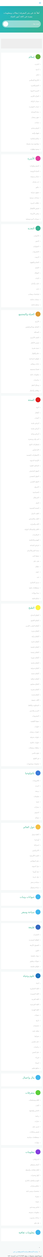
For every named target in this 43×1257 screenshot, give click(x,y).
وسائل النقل (35, 385)
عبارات (37, 1121)
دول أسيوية (35, 866)
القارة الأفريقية (34, 855)
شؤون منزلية (35, 192)
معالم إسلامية (34, 138)
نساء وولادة (35, 593)
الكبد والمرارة (34, 524)
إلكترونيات (36, 780)
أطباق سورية (35, 657)
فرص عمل (35, 1127)
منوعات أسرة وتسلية (32, 219)
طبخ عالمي (35, 753)
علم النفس (35, 1052)
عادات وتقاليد (35, 364)
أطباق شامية (35, 663)
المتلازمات (35, 535)
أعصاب (37, 418)
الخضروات (36, 252)
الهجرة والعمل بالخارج (32, 1180)
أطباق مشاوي (34, 684)
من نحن (15, 1251)
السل (37, 503)
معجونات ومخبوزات (33, 764)
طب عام (36, 561)
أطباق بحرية (35, 631)
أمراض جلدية (35, 423)
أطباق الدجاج (35, 615)
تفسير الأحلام (35, 343)
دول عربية (36, 877)
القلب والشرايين (34, 519)
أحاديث (37, 64)
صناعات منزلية (34, 198)
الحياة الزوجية (34, 171)
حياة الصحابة (35, 112)
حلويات (37, 726)
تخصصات (36, 1026)
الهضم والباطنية (34, 540)
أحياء (37, 983)
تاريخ (37, 1020)
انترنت (37, 786)
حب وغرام (36, 182)
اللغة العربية (35, 999)
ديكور (37, 187)
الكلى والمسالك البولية (32, 529)
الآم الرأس (36, 450)
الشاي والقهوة (34, 262)
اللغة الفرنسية (34, 1004)
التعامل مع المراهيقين (32, 327)
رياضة (37, 1116)
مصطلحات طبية (34, 588)
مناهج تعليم (35, 1068)
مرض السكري (34, 582)
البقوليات (36, 246)
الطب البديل (35, 513)
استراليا (36, 845)
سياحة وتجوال (34, 887)
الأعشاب (36, 236)
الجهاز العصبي (34, 481)
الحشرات (36, 934)
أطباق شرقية (35, 668)
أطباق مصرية (35, 689)
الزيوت (37, 257)
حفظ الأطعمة (35, 721)
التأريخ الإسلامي (34, 80)
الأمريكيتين (35, 850)
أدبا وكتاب (36, 1159)
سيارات (36, 807)
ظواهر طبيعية (34, 966)
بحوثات (37, 1015)
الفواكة (37, 273)
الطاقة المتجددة (34, 940)
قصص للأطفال (34, 208)
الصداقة (36, 332)
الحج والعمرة (35, 85)
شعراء (37, 1196)
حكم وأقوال (35, 353)
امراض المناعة (34, 545)
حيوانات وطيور (34, 961)
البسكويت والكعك (33, 705)
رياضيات (36, 1047)
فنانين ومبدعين (34, 1207)
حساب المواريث (34, 107)
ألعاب (37, 1105)
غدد (38, 577)
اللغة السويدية (34, 994)
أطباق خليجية (35, 647)
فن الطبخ (36, 758)
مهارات (37, 1142)
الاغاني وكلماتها (34, 1111)
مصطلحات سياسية (33, 1137)
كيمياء (37, 1063)
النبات (37, 278)
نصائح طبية (35, 598)
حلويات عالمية (34, 742)
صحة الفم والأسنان (33, 550)
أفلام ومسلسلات (34, 1100)
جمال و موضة (34, 176)
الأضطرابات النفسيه (33, 455)
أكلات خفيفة (35, 700)
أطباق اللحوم (35, 620)
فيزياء (37, 1057)
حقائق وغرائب (34, 1186)
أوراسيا (37, 840)
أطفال (37, 412)
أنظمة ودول (35, 834)
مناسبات (36, 380)
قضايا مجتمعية (34, 369)
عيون (37, 572)
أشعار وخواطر (34, 1165)
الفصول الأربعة (34, 945)
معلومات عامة (34, 374)
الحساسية (36, 492)
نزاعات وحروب (34, 1218)
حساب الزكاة (35, 101)
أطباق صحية (35, 673)
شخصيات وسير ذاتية (32, 1191)
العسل (37, 267)
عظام (37, 566)
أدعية (37, 69)
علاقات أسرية (35, 203)
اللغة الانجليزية (34, 988)
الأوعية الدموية (34, 460)
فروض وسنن (35, 128)
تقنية (37, 802)
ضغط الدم (36, 556)
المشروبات (35, 716)
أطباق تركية (35, 636)
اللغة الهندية (35, 1010)
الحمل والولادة (34, 166)
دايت (37, 289)
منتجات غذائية (34, 299)
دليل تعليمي (35, 1041)
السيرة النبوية (34, 91)
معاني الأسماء (34, 214)
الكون (37, 950)
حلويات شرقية (34, 737)
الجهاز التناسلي (34, 471)
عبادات (37, 122)
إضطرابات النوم (34, 444)
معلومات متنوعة (34, 1212)
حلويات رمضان (34, 732)
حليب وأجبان (35, 283)
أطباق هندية (35, 695)
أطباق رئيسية (35, 652)
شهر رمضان (35, 117)
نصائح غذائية (35, 305)
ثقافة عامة (35, 1031)
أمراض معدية (35, 428)
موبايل (37, 817)
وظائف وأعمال (34, 390)
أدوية (37, 407)
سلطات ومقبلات (34, 748)
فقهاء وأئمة (35, 133)
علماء (37, 1202)
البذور (37, 241)
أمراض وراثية (35, 434)
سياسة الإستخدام (33, 1251)
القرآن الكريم (35, 96)
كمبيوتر (36, 812)
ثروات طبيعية (35, 956)
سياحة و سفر (35, 882)
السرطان (36, 497)
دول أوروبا (36, 871)
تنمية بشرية (35, 348)
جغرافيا (37, 1036)
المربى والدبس (34, 711)
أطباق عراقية (35, 679)
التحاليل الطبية (34, 466)
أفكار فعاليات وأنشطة (32, 1170)
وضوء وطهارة (35, 149)
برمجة (37, 791)
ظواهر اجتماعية (34, 359)
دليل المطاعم (34, 861)
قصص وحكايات (34, 1132)
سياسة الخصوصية (23, 1251)
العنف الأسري (34, 337)
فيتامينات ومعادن (33, 294)
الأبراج (37, 321)
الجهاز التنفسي (34, 476)
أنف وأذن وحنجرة (33, 439)
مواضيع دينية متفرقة (32, 144)
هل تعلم (36, 1223)
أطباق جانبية (35, 642)
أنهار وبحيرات (35, 1175)
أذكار (37, 75)
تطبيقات (36, 796)
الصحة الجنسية (34, 508)
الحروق (36, 487)
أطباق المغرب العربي (32, 626)
